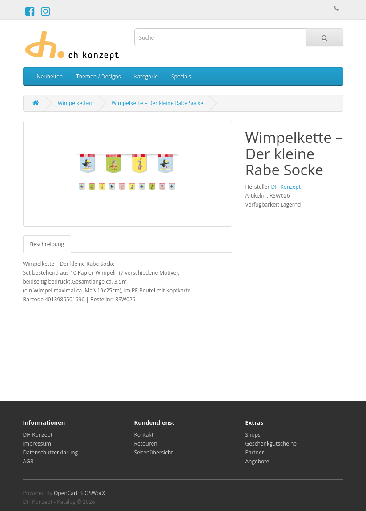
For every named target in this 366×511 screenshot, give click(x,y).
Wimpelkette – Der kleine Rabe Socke (158, 103)
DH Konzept (286, 187)
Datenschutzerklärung (50, 452)
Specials (181, 76)
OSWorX (94, 493)
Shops (253, 434)
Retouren (145, 443)
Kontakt (143, 434)
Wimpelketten (75, 103)
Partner (254, 452)
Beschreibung (47, 244)
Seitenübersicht (153, 452)
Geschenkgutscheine (271, 443)
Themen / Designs (98, 76)
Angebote (257, 461)
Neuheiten (50, 76)
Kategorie (145, 76)
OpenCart (66, 493)
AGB (28, 461)
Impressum (37, 443)
